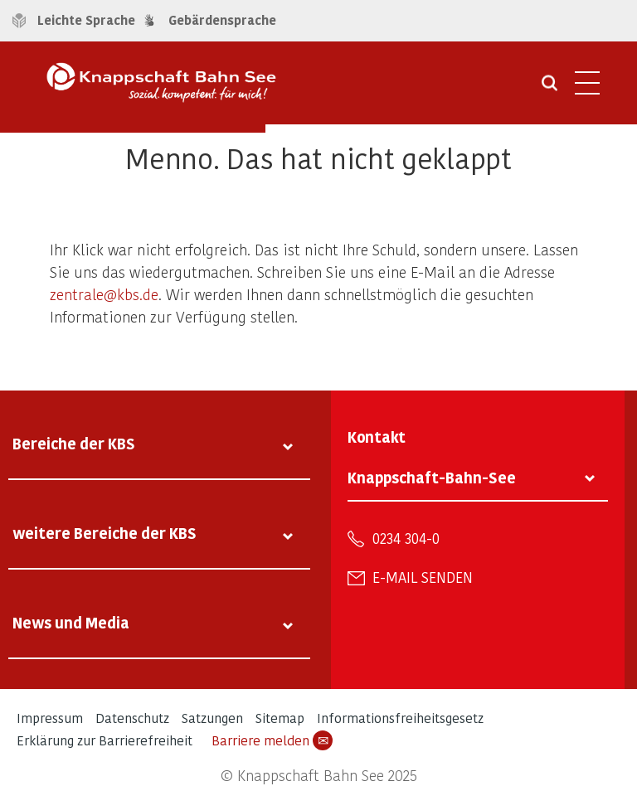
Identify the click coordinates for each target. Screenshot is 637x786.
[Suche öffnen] (549, 88)
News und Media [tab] (70, 622)
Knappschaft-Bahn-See (432, 477)
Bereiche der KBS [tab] (73, 443)
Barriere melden (272, 740)
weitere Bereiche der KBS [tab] (104, 532)
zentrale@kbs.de (104, 294)
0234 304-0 (406, 538)
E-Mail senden (422, 577)
